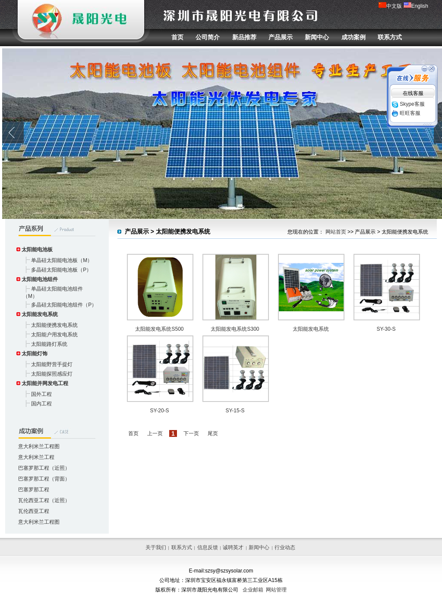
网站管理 (276, 590)
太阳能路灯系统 (49, 344)
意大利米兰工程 (36, 457)
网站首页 (335, 232)
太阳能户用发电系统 (54, 335)
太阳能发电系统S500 (159, 329)
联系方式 (390, 37)
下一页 (191, 433)
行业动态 (285, 547)
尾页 (213, 433)
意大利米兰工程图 (39, 446)
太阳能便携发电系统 (54, 325)
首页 (177, 37)
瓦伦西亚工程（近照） (44, 500)
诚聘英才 (233, 547)
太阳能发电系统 (311, 329)
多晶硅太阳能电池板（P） (61, 270)
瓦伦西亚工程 (33, 511)
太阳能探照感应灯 (52, 374)
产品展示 (280, 37)
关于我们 (155, 547)
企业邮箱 (253, 590)
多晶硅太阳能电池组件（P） (64, 305)
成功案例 (353, 37)
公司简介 (208, 37)
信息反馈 (207, 547)
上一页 (155, 433)
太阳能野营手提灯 (52, 364)
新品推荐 (244, 37)
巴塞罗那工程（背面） (44, 479)
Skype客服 (408, 104)
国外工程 (41, 394)
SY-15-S (234, 411)
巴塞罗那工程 (33, 490)
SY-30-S (385, 329)
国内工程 (41, 404)
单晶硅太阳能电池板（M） (61, 260)
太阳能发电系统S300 (235, 329)
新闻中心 (317, 37)
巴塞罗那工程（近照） (44, 468)
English (416, 6)
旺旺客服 (405, 113)
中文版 (390, 6)
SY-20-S (159, 411)
